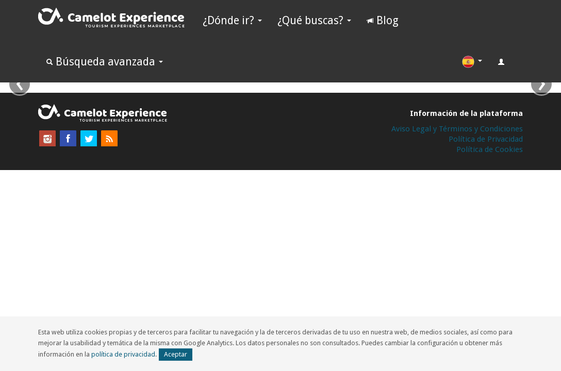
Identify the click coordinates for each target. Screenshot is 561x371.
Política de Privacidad (486, 139)
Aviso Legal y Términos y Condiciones (457, 128)
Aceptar (175, 354)
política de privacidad (123, 354)
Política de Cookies (489, 149)
